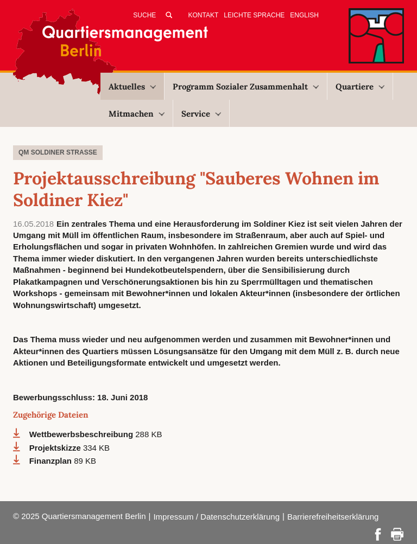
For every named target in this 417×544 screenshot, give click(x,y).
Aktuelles (132, 86)
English (304, 15)
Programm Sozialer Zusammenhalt (246, 86)
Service (201, 113)
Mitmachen (137, 113)
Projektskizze (56, 447)
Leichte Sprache (254, 15)
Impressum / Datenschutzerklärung (216, 516)
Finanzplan (51, 460)
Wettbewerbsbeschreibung (82, 434)
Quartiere (360, 86)
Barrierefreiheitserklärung (332, 516)
